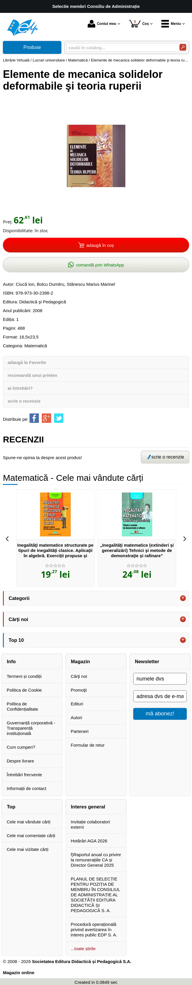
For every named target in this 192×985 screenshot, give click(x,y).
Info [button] (11, 661)
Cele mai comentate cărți (31, 835)
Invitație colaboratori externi (90, 824)
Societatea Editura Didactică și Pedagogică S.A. (81, 961)
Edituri (77, 703)
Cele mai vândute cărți (28, 821)
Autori (76, 717)
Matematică (35, 345)
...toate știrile (83, 948)
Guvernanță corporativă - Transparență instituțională (31, 728)
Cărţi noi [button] (18, 619)
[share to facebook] (34, 418)
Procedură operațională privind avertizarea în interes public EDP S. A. (94, 929)
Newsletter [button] (147, 661)
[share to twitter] (58, 418)
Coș (139, 24)
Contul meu (102, 24)
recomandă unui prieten (32, 375)
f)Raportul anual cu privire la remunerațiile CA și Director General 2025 (96, 860)
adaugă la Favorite (27, 362)
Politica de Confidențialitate (22, 706)
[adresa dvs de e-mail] (160, 696)
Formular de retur (88, 745)
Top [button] (11, 806)
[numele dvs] (160, 679)
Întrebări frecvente (24, 774)
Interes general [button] (88, 806)
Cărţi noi (79, 676)
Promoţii (79, 690)
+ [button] (183, 598)
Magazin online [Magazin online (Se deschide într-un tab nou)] (18, 972)
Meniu (171, 24)
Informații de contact (26, 788)
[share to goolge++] (46, 418)
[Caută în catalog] (182, 47)
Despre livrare (20, 760)
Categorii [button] (19, 598)
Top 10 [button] (16, 640)
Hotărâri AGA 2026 (89, 840)
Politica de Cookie (24, 690)
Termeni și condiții (24, 676)
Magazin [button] (80, 661)
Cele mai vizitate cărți (28, 849)
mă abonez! (160, 713)
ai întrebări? (20, 388)
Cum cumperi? (21, 747)
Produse (32, 47)
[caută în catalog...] (120, 47)
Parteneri (80, 731)
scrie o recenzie (24, 401)
